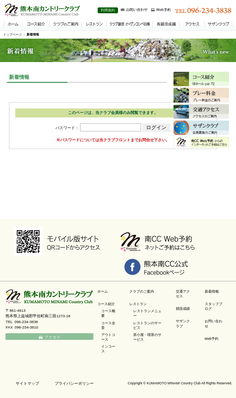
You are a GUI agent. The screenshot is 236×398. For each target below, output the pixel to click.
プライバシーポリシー (74, 383)
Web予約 (212, 339)
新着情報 (33, 34)
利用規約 (108, 10)
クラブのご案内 (141, 291)
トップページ (12, 34)
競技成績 (183, 309)
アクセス (53, 337)
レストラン (138, 304)
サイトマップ (27, 383)
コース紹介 (106, 304)
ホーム (102, 291)
